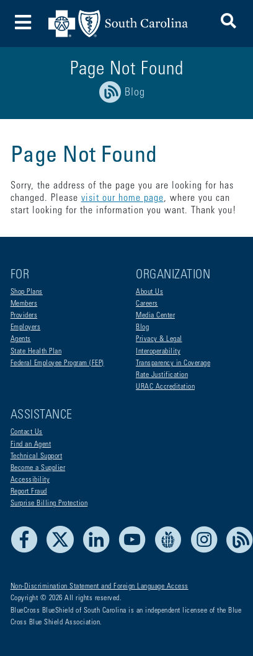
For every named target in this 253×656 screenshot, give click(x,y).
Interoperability (158, 351)
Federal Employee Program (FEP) (57, 363)
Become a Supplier (38, 468)
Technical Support (37, 456)
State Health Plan (36, 351)
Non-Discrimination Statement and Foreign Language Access (100, 586)
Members (24, 304)
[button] (228, 23)
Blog (142, 327)
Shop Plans (27, 292)
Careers (147, 304)
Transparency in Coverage (173, 363)
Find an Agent (31, 444)
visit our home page (122, 198)
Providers (24, 315)
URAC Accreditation (165, 387)
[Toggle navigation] (23, 24)
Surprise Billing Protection (49, 503)
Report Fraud (29, 491)
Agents (21, 339)
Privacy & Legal (159, 339)
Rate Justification (162, 375)
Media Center (155, 315)
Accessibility (30, 480)
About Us (149, 292)
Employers (26, 327)
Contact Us (27, 432)
